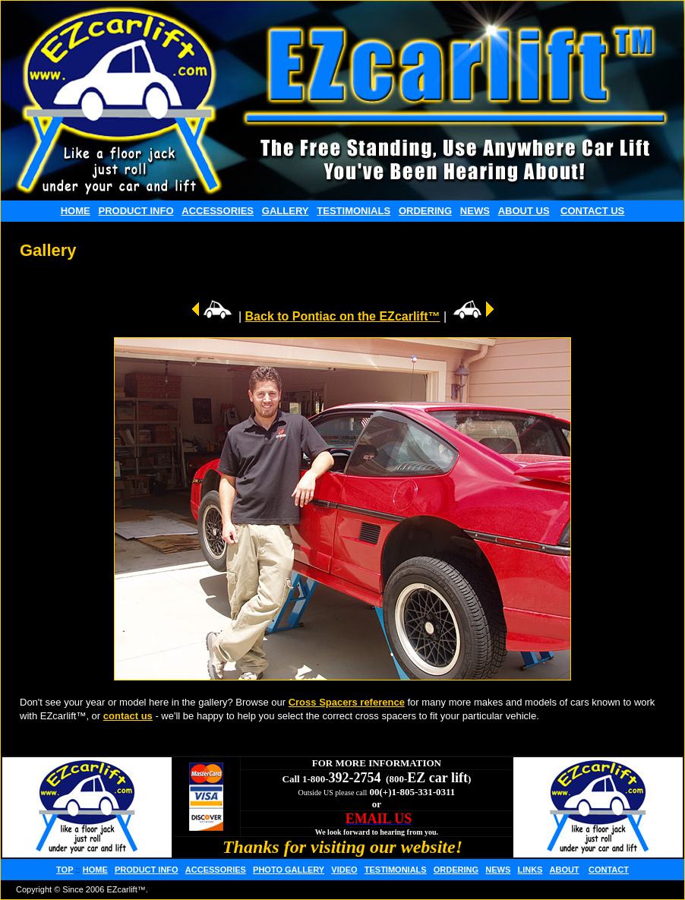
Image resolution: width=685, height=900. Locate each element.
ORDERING (425, 210)
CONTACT (609, 869)
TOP (64, 869)
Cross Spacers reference (347, 702)
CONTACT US (592, 210)
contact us (128, 716)
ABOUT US (524, 210)
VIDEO (344, 869)
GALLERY (285, 210)
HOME (75, 210)
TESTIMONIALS (353, 210)
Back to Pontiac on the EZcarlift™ (342, 316)
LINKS (529, 869)
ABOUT (564, 869)
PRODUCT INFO (136, 210)
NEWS (475, 210)
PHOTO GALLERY (288, 869)
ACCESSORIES (218, 210)
